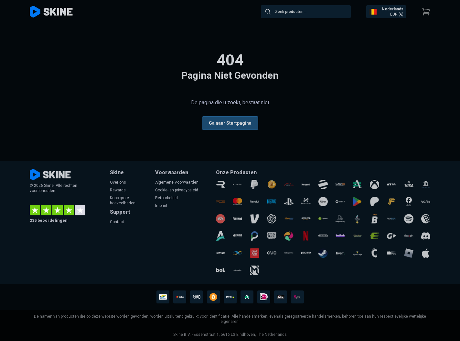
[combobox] (306, 11)
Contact (117, 222)
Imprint (161, 205)
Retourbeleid (166, 198)
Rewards (118, 190)
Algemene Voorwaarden (176, 182)
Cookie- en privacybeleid (176, 190)
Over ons (118, 182)
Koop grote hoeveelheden (122, 200)
